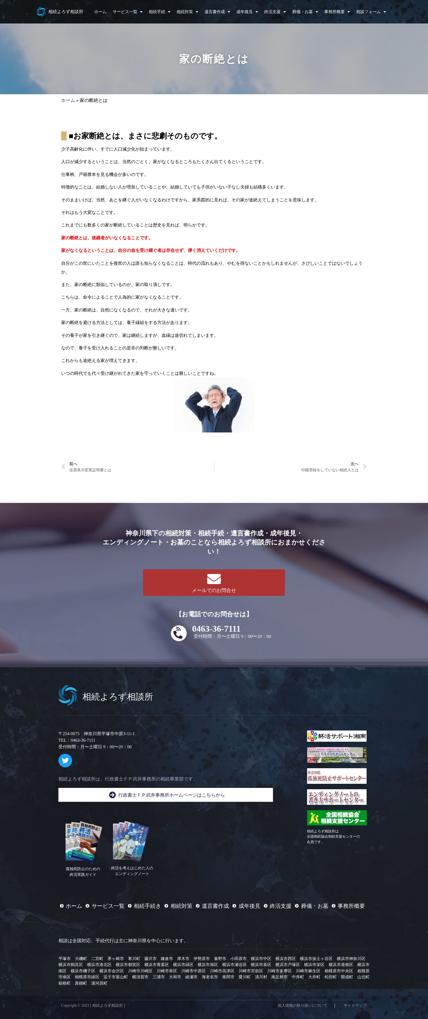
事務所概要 (337, 12)
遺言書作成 (217, 12)
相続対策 (187, 12)
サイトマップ (355, 1005)
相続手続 (159, 12)
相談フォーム (371, 12)
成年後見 (247, 12)
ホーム (100, 12)
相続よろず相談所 (65, 11)
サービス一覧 (127, 12)
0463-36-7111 (216, 629)
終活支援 (275, 12)
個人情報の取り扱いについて (302, 1005)
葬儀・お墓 (305, 12)
